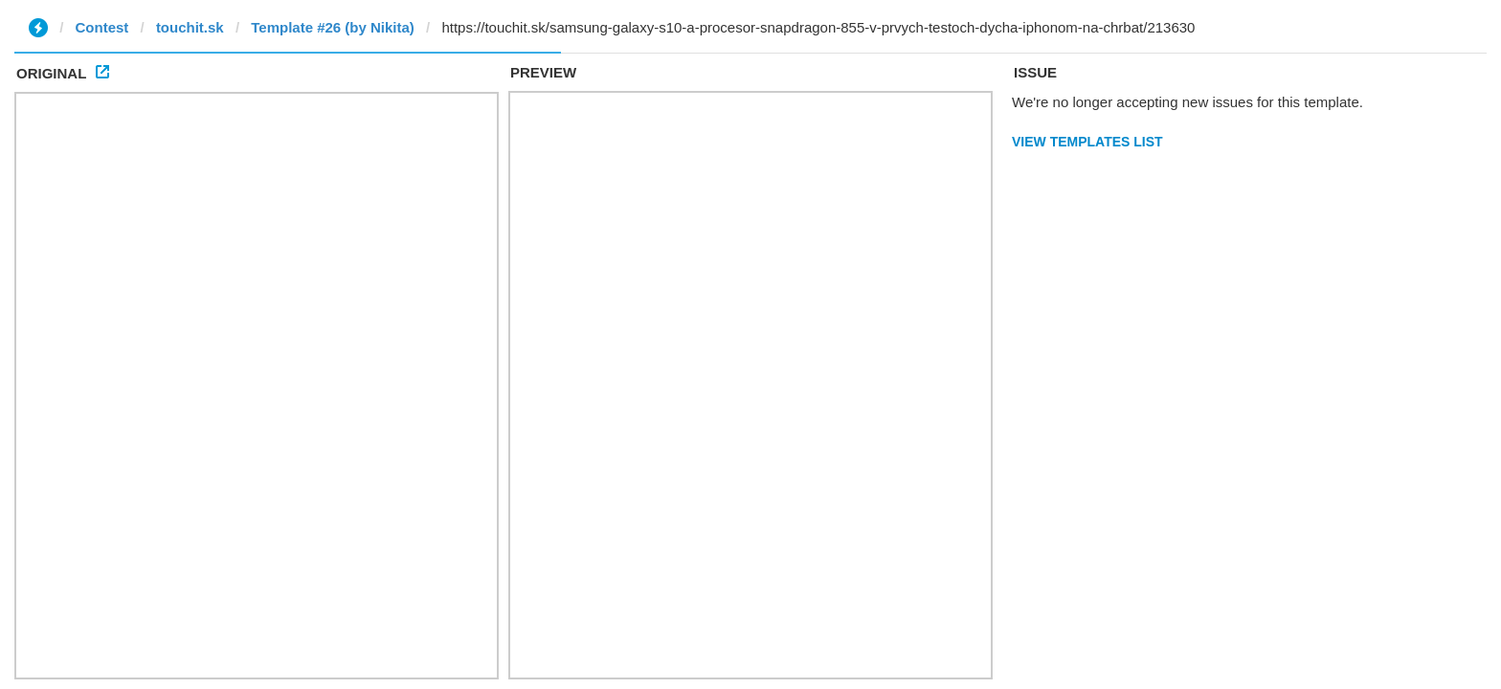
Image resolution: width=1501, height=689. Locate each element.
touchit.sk (190, 27)
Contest (102, 27)
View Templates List (1087, 141)
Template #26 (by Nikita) (332, 27)
